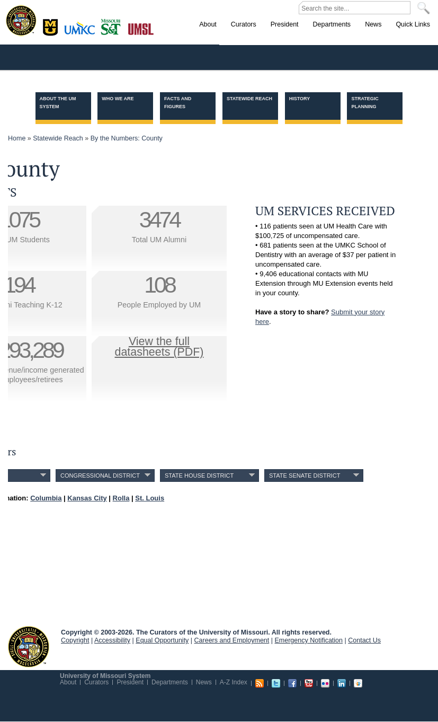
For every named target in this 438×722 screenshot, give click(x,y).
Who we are (117, 98)
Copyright (75, 640)
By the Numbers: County (127, 138)
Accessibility (112, 640)
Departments (169, 682)
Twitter (276, 683)
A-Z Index (233, 682)
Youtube (309, 683)
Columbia (51, 26)
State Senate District (304, 475)
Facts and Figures (177, 102)
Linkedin (341, 683)
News (204, 682)
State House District (199, 475)
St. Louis (141, 28)
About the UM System (58, 102)
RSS (259, 683)
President (130, 682)
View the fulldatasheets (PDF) (159, 346)
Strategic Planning (364, 102)
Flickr (325, 683)
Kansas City (82, 31)
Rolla (113, 26)
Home (16, 138)
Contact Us (364, 640)
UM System (28, 646)
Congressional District (100, 475)
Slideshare (358, 683)
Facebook (292, 683)
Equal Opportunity (162, 640)
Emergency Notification (309, 640)
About (68, 682)
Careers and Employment (232, 640)
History (299, 98)
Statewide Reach (249, 98)
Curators (96, 682)
